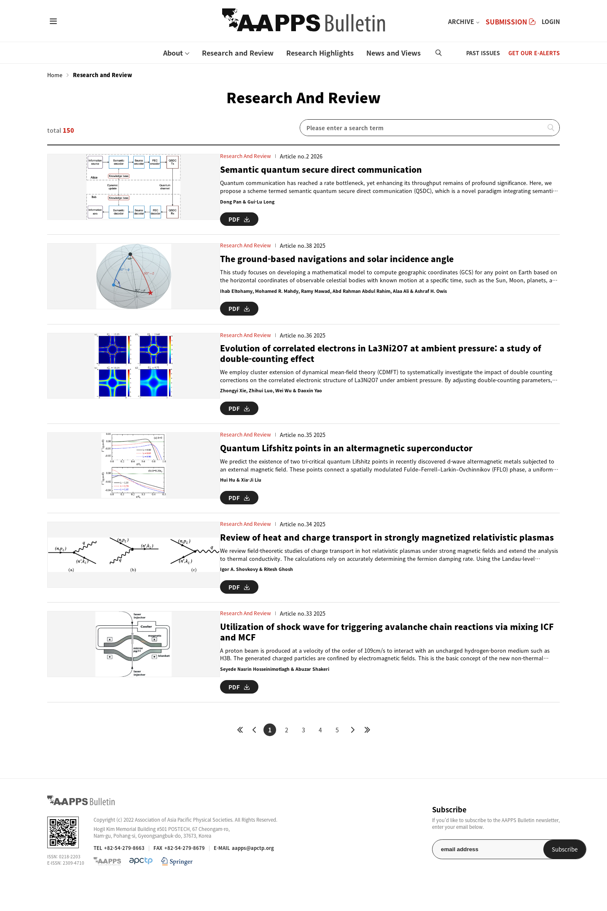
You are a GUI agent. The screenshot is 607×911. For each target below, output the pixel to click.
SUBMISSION (510, 22)
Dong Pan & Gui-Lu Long (222, 201)
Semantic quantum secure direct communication (306, 169)
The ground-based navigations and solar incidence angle (324, 264)
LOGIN (551, 21)
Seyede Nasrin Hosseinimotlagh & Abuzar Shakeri (253, 697)
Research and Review (238, 53)
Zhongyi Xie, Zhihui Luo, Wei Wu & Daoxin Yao (247, 403)
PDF (214, 217)
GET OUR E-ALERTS (534, 53)
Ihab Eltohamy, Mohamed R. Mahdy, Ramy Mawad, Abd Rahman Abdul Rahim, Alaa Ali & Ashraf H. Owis (317, 297)
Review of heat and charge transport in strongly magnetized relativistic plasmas (358, 559)
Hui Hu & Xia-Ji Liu (215, 491)
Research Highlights (320, 53)
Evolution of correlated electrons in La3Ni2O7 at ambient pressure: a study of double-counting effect (372, 365)
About (173, 53)
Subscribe (538, 875)
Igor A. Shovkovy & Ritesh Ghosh (233, 598)
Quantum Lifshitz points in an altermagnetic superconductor (333, 458)
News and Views (393, 53)
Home (54, 75)
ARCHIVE (461, 21)
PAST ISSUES (483, 53)
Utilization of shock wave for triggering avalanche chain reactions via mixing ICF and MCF (370, 658)
